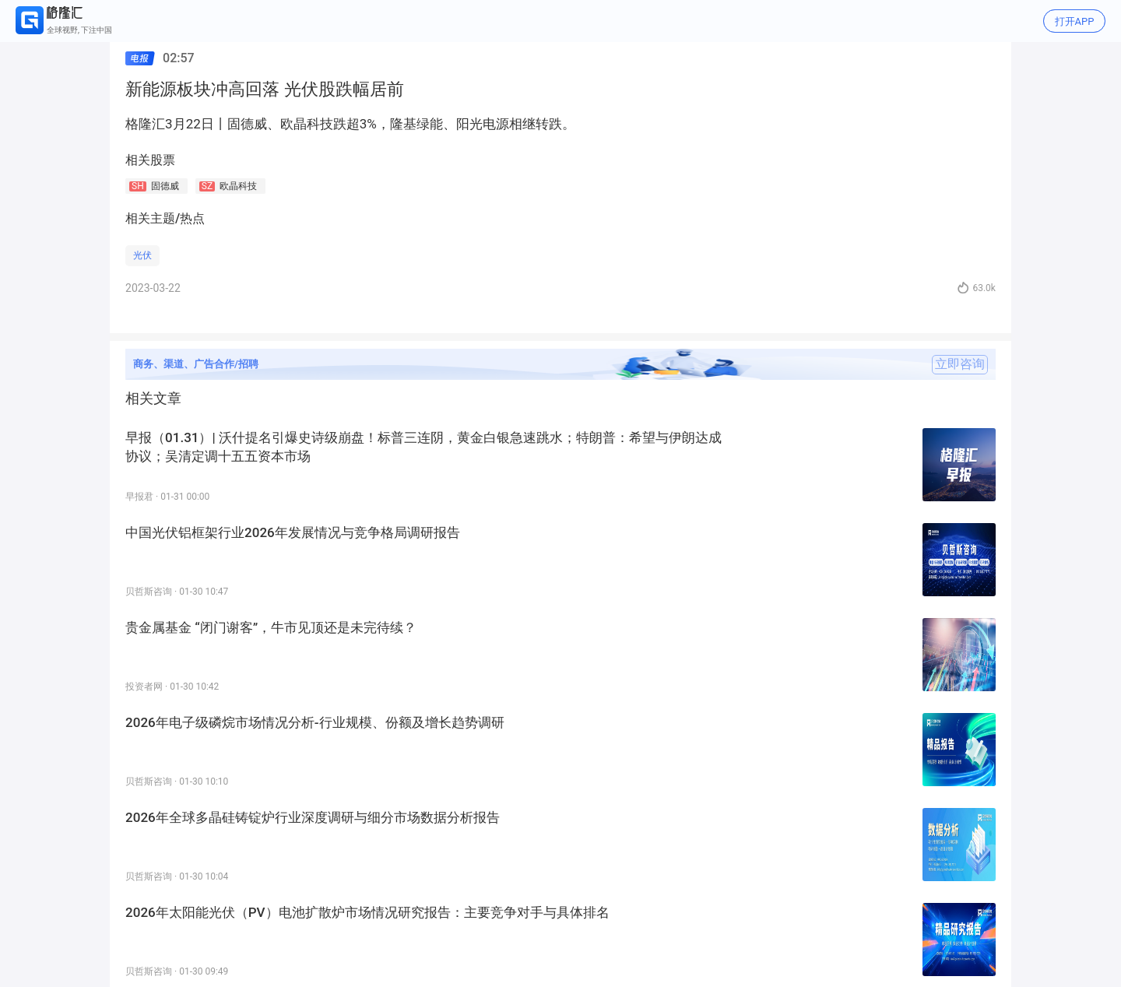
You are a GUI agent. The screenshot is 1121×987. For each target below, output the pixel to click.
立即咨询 (960, 364)
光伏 (142, 255)
